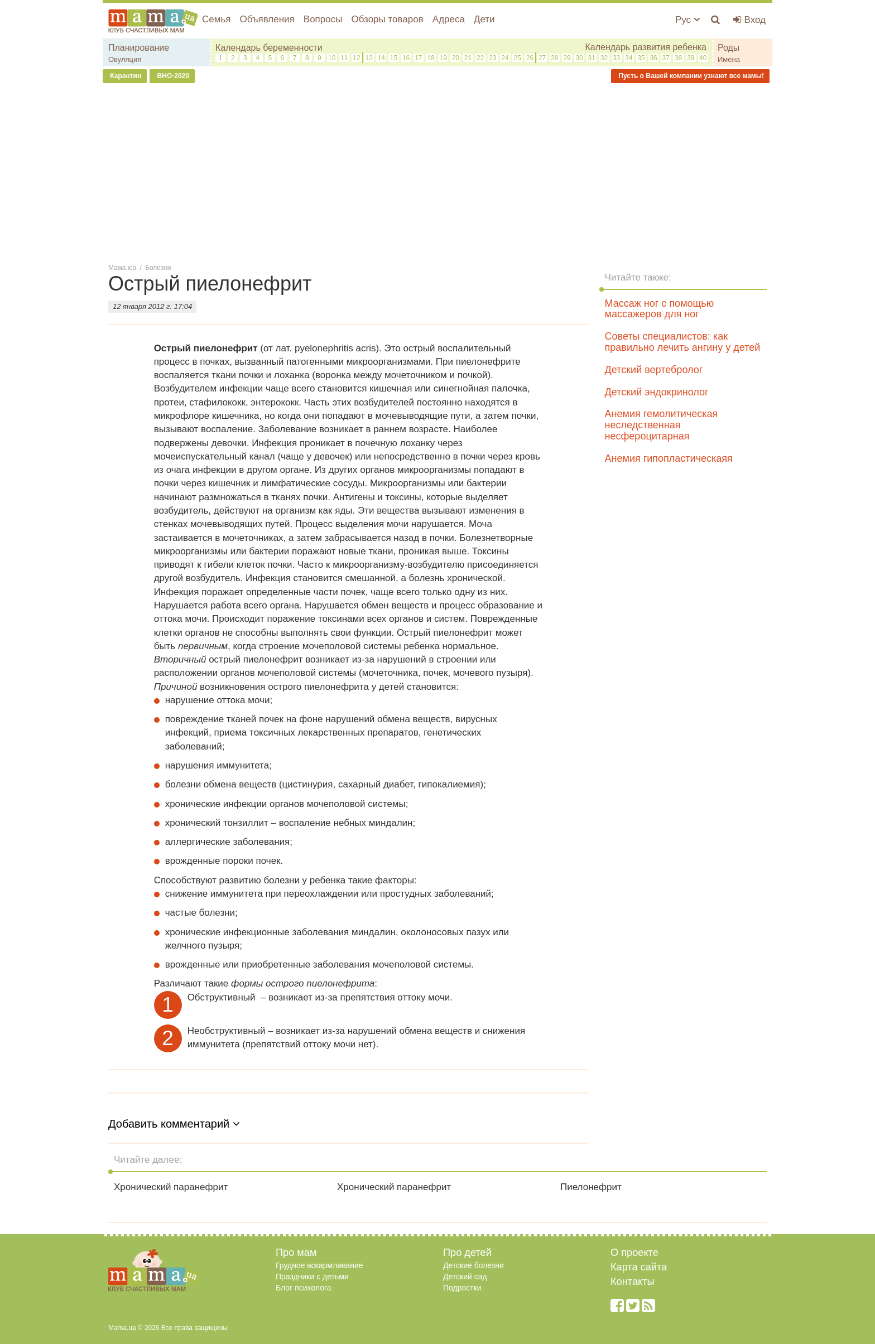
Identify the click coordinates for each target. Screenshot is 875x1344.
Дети (484, 19)
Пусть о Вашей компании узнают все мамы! (690, 76)
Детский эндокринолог (657, 392)
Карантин (124, 76)
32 (604, 58)
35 (641, 58)
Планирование (138, 47)
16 (406, 58)
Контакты (632, 1281)
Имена (729, 59)
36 (653, 58)
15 (393, 58)
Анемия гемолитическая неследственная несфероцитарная (661, 425)
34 (628, 58)
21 (468, 58)
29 (566, 58)
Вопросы (323, 19)
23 (492, 58)
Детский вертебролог (654, 369)
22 (480, 58)
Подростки (462, 1287)
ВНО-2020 (172, 76)
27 (542, 58)
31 (591, 58)
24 (504, 58)
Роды (728, 47)
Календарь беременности (269, 47)
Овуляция (124, 59)
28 (554, 58)
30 (579, 58)
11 (344, 58)
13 (368, 58)
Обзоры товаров (387, 19)
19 (443, 58)
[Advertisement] (437, 172)
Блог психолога (303, 1287)
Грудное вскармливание (319, 1265)
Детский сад (465, 1276)
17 (418, 58)
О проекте (634, 1252)
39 (690, 58)
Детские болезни (473, 1265)
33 (616, 58)
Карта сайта (638, 1267)
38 (678, 58)
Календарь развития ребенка (645, 47)
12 (356, 58)
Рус (687, 19)
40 (702, 58)
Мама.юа (122, 268)
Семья (216, 19)
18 (430, 58)
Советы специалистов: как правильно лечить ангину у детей (683, 342)
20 (455, 58)
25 (517, 58)
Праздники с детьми (312, 1276)
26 (529, 58)
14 (381, 58)
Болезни (158, 268)
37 (666, 58)
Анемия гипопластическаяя (669, 458)
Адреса (448, 19)
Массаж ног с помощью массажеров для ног (659, 309)
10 (331, 58)
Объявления (266, 19)
